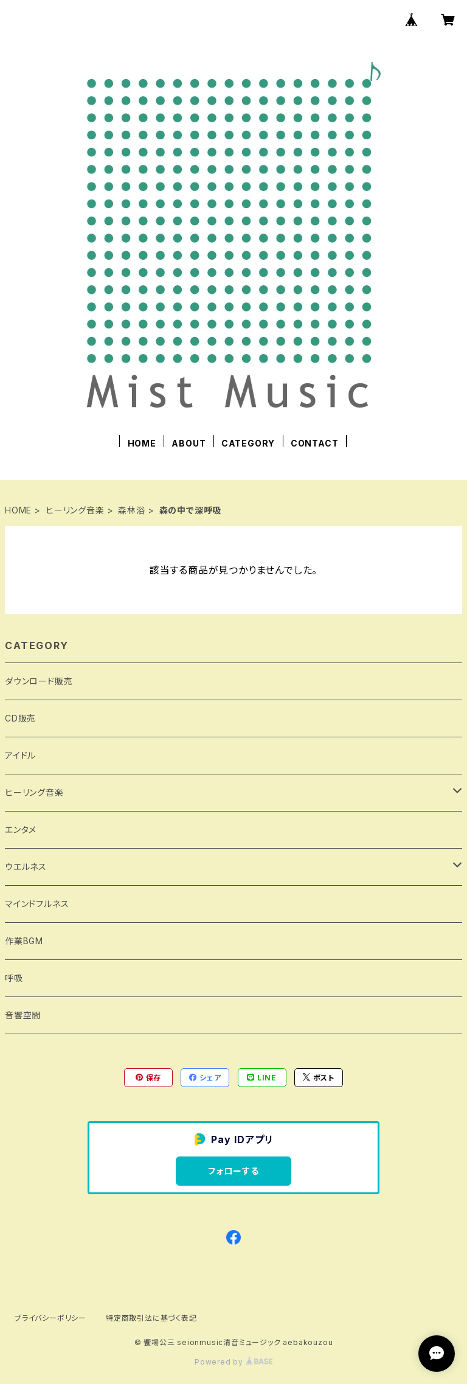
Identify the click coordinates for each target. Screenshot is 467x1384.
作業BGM (24, 941)
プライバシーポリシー (50, 1318)
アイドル (20, 755)
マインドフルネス (37, 904)
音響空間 (23, 1015)
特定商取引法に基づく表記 (151, 1318)
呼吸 (14, 978)
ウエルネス (26, 866)
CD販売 (20, 718)
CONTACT (315, 443)
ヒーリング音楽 (75, 510)
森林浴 (131, 510)
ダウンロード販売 (38, 681)
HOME (142, 443)
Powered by (233, 1361)
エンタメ (20, 829)
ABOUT (188, 443)
